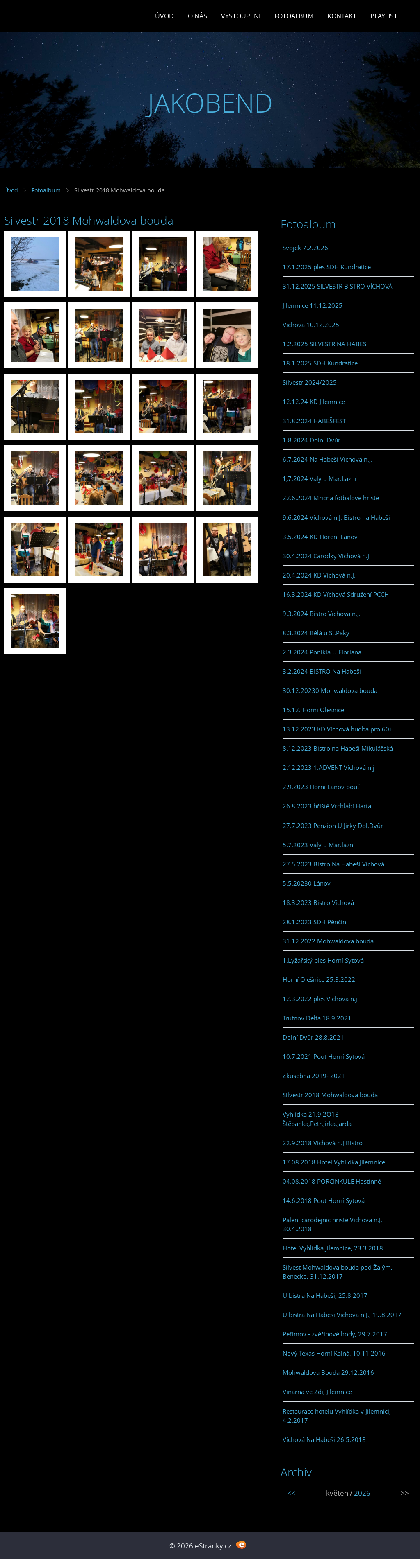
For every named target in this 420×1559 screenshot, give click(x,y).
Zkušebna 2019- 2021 (314, 1076)
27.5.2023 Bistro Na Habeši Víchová (333, 864)
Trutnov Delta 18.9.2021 (317, 1018)
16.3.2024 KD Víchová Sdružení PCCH (336, 594)
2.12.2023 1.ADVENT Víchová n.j (328, 767)
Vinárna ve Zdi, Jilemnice (317, 1392)
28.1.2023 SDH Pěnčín (314, 922)
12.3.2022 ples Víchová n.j (320, 999)
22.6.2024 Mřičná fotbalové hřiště (331, 498)
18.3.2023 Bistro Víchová (318, 902)
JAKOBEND (210, 102)
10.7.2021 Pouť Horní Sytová (324, 1056)
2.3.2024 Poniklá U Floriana (322, 652)
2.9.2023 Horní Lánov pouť (321, 787)
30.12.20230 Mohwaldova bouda (330, 690)
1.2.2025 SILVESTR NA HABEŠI (325, 344)
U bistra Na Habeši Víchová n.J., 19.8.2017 (342, 1315)
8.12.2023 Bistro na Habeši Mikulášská (338, 748)
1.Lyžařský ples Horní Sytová (323, 960)
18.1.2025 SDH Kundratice (320, 363)
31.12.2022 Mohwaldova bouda (328, 941)
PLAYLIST (383, 15)
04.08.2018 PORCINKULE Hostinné (332, 1181)
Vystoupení (240, 15)
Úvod (164, 15)
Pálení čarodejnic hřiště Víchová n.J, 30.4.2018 (332, 1224)
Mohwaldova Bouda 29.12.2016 (328, 1372)
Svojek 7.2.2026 (305, 248)
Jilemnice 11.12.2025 (312, 305)
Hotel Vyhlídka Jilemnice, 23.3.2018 (333, 1248)
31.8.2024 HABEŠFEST (314, 421)
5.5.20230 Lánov (307, 883)
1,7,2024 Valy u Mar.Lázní (319, 478)
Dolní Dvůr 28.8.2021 (313, 1037)
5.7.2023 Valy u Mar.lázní (319, 845)
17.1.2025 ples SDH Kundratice (327, 267)
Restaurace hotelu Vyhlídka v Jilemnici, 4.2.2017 (337, 1415)
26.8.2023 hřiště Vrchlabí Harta (327, 806)
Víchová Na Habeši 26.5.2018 (324, 1439)
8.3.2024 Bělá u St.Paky (316, 633)
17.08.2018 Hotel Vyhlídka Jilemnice (334, 1162)
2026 (362, 1493)
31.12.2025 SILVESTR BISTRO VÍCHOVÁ (338, 286)
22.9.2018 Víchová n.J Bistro (323, 1143)
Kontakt (341, 15)
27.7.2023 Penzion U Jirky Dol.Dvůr (333, 825)
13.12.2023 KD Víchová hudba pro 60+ (338, 729)
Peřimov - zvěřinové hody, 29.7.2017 (335, 1334)
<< (292, 1493)
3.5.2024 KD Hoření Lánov (320, 536)
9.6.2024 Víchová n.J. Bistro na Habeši (336, 517)
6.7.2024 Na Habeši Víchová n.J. (327, 459)
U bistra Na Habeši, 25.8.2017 (325, 1295)
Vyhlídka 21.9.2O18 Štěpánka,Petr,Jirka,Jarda (317, 1118)
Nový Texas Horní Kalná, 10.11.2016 (334, 1353)
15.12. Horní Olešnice (313, 710)
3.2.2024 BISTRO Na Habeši (322, 671)
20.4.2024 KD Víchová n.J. (319, 575)
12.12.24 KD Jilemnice (314, 401)
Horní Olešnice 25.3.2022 (319, 979)
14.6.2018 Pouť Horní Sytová (324, 1200)
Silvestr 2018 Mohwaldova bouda (330, 1095)
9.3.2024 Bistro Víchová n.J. (322, 613)
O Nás (197, 15)
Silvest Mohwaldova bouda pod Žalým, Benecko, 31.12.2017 (338, 1271)
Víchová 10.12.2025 (311, 324)
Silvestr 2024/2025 (310, 382)
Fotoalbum (293, 15)
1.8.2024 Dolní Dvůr (311, 440)
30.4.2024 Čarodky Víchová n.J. (327, 556)
